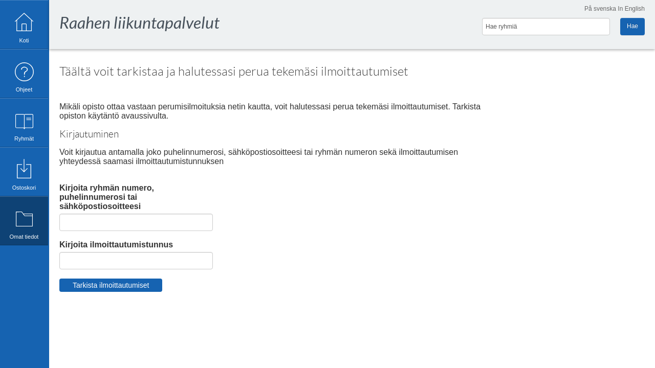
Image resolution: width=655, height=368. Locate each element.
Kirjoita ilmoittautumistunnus (116, 244)
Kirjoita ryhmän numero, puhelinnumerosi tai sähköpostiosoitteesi (106, 197)
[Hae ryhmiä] (546, 26)
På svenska (600, 8)
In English (631, 8)
